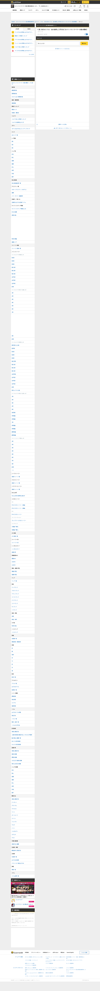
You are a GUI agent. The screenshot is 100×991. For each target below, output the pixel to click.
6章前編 (13, 415)
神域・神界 (14, 619)
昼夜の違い (14, 215)
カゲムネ (14, 834)
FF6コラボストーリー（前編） (19, 505)
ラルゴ (13, 824)
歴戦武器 (14, 696)
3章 (12, 299)
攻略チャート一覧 (16, 476)
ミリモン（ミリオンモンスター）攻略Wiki (34, 976)
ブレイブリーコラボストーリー (19, 520)
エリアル (14, 702)
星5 (12, 141)
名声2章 (13, 280)
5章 (12, 305)
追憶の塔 (14, 552)
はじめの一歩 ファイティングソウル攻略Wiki (55, 976)
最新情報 (15, 10)
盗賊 (13, 160)
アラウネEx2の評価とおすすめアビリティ (24, 39)
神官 (13, 170)
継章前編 (14, 432)
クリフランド (15, 600)
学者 (13, 173)
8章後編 (13, 428)
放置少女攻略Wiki (49, 972)
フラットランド (15, 593)
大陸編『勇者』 (15, 526)
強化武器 (14, 699)
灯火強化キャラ (55, 10)
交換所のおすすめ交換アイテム (19, 202)
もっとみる (31, 54)
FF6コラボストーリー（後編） (19, 508)
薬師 (13, 164)
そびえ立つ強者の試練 (17, 760)
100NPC (14, 561)
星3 (12, 148)
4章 (12, 302)
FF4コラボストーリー (17, 514)
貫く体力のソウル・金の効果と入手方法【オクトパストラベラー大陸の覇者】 (63, 29)
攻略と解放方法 (15, 731)
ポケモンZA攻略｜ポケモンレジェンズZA (33, 957)
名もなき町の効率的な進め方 (18, 495)
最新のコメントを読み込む (62, 48)
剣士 (13, 154)
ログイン (85, 2)
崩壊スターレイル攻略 (29, 963)
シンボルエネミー (16, 549)
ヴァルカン (14, 808)
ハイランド (14, 610)
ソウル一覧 (14, 718)
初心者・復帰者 (66, 10)
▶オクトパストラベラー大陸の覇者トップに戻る (22, 83)
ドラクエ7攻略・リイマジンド (31, 960)
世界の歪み (14, 625)
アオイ (13, 837)
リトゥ (13, 812)
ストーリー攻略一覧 (16, 248)
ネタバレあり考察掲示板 (17, 96)
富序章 (13, 348)
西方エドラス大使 (16, 390)
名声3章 (13, 283)
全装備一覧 (14, 638)
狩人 (13, 167)
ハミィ (13, 828)
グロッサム (14, 805)
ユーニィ (14, 818)
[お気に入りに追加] (68, 6)
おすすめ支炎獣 (15, 860)
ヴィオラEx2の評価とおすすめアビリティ (24, 32)
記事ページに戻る (62, 124)
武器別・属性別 (15, 112)
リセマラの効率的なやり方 (18, 122)
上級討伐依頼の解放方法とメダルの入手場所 (22, 734)
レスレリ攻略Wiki (70, 967)
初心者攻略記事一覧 (16, 183)
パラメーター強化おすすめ (18, 863)
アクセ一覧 (14, 683)
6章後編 (13, 419)
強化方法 (14, 715)
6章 (12, 309)
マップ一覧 (14, 581)
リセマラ (30, 10)
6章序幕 (13, 412)
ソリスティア (15, 632)
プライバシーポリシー (35, 952)
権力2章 (13, 270)
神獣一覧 (14, 869)
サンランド (14, 606)
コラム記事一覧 (15, 876)
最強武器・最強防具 (16, 641)
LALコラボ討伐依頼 (16, 744)
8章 (12, 335)
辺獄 (13, 616)
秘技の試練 (14, 754)
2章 (12, 296)
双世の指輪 (14, 238)
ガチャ (37, 10)
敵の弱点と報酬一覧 (16, 738)
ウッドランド (15, 587)
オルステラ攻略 (45, 10)
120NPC (14, 565)
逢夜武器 (14, 706)
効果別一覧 (14, 690)
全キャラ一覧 (15, 135)
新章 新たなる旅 (15, 345)
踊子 (13, 176)
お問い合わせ (55, 952)
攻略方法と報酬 (15, 844)
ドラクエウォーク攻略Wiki (30, 965)
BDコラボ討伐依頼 (16, 741)
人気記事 (17, 29)
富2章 (13, 261)
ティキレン (14, 802)
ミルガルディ (15, 831)
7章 (12, 312)
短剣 (13, 654)
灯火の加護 (14, 212)
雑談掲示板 (14, 90)
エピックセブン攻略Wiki (51, 969)
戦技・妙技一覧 (15, 722)
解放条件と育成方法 (16, 850)
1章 (12, 292)
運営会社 (62, 952)
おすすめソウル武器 (16, 712)
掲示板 (85, 10)
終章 (13, 286)
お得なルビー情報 (77, 10)
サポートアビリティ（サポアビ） (19, 189)
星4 (12, 144)
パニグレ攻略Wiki (70, 972)
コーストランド (15, 597)
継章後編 (14, 435)
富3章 (13, 264)
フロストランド (15, 590)
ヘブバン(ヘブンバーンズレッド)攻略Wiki (54, 967)
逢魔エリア (14, 242)
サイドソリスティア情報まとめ (19, 208)
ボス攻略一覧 (15, 536)
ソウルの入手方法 (16, 725)
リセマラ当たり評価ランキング (22, 47)
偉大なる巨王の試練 (16, 763)
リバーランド (15, 603)
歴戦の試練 (14, 757)
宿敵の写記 (14, 571)
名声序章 (14, 374)
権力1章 (13, 267)
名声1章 (13, 277)
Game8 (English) (70, 952)
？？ (13, 470)
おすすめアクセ (15, 686)
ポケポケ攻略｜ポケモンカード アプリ (74, 960)
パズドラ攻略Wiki (49, 963)
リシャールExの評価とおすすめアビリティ (24, 43)
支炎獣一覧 (14, 856)
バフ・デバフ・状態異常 (17, 196)
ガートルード (15, 815)
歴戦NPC (14, 558)
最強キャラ (22, 10)
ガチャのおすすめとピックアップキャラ (21, 128)
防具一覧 (14, 677)
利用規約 (27, 952)
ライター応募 (84, 952)
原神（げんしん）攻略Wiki (30, 967)
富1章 (13, 257)
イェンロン (14, 821)
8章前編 (13, 425)
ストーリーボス (15, 542)
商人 (13, 157)
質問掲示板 (14, 93)
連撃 (13, 192)
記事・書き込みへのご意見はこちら (62, 128)
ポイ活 (63, 2)
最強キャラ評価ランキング (21, 35)
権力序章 (14, 361)
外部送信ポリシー (46, 952)
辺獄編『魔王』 (15, 529)
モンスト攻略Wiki (70, 963)
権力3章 (13, 273)
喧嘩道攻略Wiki (69, 976)
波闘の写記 (14, 574)
